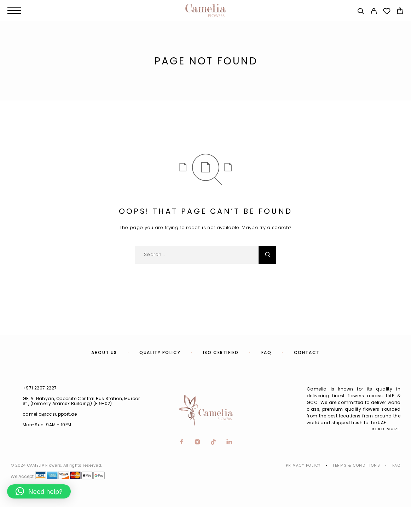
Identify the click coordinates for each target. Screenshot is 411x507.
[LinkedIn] (229, 442)
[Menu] (14, 10)
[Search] (360, 12)
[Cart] (400, 12)
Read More (386, 429)
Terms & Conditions (356, 465)
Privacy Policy (303, 465)
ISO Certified (221, 352)
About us (104, 352)
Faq (396, 465)
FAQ (266, 352)
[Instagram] (198, 442)
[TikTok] (213, 442)
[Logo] (205, 11)
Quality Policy (159, 352)
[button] (39, 491)
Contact (307, 352)
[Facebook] (182, 442)
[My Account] (373, 12)
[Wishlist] (386, 12)
